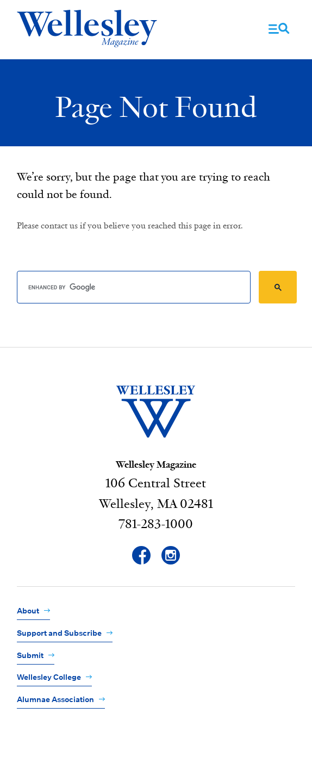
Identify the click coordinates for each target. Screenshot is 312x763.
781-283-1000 (155, 524)
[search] (134, 287)
